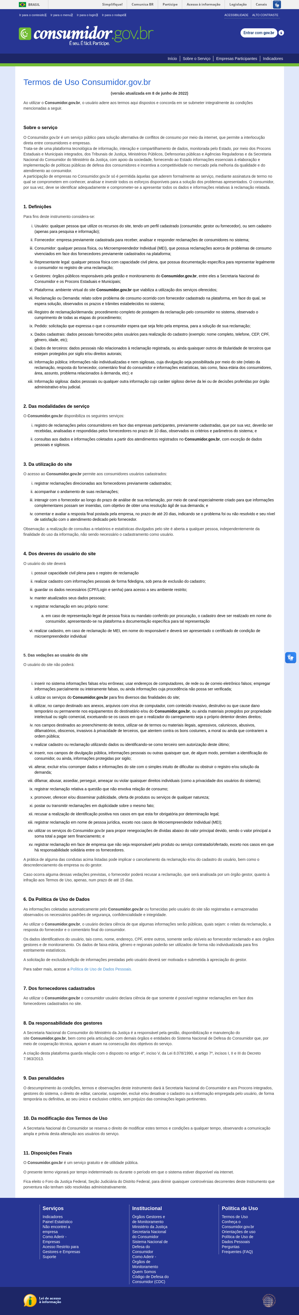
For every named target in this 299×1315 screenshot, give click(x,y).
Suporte (49, 1256)
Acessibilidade (236, 15)
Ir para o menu (61, 15)
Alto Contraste (265, 15)
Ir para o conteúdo (33, 15)
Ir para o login (87, 15)
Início (172, 58)
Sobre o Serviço (197, 58)
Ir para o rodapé (114, 15)
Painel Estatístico (57, 1222)
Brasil (28, 4)
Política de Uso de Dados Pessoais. (101, 969)
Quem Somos (144, 1271)
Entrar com (259, 33)
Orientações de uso (238, 1231)
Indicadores (273, 58)
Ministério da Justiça (149, 1227)
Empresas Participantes (236, 58)
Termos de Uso (235, 1217)
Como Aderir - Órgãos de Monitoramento (145, 1261)
